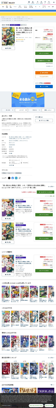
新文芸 (10, 148)
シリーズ (23, 111)
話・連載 (11, 7)
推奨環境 (11, 166)
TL (39, 6)
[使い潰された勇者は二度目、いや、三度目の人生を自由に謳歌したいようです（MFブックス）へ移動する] (17, 20)
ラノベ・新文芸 (25, 7)
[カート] (45, 2)
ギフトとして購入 (44, 122)
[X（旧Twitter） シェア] (9, 179)
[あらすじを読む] (17, 126)
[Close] (53, 395)
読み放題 (7, 7)
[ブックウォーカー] (8, 2)
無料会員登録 (44, 74)
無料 (53, 6)
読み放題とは (49, 67)
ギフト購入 (38, 118)
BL (35, 6)
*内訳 (51, 42)
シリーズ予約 (39, 84)
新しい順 (52, 197)
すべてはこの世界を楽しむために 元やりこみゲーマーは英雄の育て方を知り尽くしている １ (15, 302)
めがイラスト (11, 174)
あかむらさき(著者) (13, 142)
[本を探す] (48, 2)
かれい (30, 38)
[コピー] (19, 179)
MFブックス (12, 144)
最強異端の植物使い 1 (24, 302)
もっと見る (51, 187)
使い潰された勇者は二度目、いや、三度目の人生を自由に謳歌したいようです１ (24, 231)
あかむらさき (21, 38)
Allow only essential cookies (36, 405)
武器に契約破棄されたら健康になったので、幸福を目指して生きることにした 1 (6, 302)
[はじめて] (37, 2)
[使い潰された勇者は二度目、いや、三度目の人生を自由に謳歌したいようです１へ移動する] (15, 21)
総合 (3, 6)
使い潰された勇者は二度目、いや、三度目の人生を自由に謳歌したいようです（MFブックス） (20, 139)
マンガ (15, 6)
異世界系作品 (18, 174)
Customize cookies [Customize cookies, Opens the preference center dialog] (6, 405)
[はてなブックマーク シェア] (16, 179)
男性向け (4, 174)
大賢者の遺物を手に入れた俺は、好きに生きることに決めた (43, 302)
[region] (28, 400)
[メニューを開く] (53, 2)
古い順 (47, 197)
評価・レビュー (48, 111)
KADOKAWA (12, 146)
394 (10, 154)
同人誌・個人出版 (31, 7)
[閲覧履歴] (41, 2)
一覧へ (52, 386)
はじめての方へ (44, 78)
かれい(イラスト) (23, 142)
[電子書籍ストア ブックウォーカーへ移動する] (6, 18)
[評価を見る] (20, 41)
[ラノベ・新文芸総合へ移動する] (17, 18)
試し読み (8, 49)
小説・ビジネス (20, 7)
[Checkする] (14, 46)
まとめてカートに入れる (45, 193)
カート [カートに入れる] (44, 216)
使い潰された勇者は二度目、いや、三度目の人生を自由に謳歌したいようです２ (24, 208)
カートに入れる (44, 54)
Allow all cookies (49, 405)
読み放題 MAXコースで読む (44, 62)
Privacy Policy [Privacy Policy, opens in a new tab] (44, 401)
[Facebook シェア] (12, 179)
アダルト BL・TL (44, 7)
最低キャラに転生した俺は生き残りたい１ (34, 302)
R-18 (49, 6)
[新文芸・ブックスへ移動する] (25, 18)
